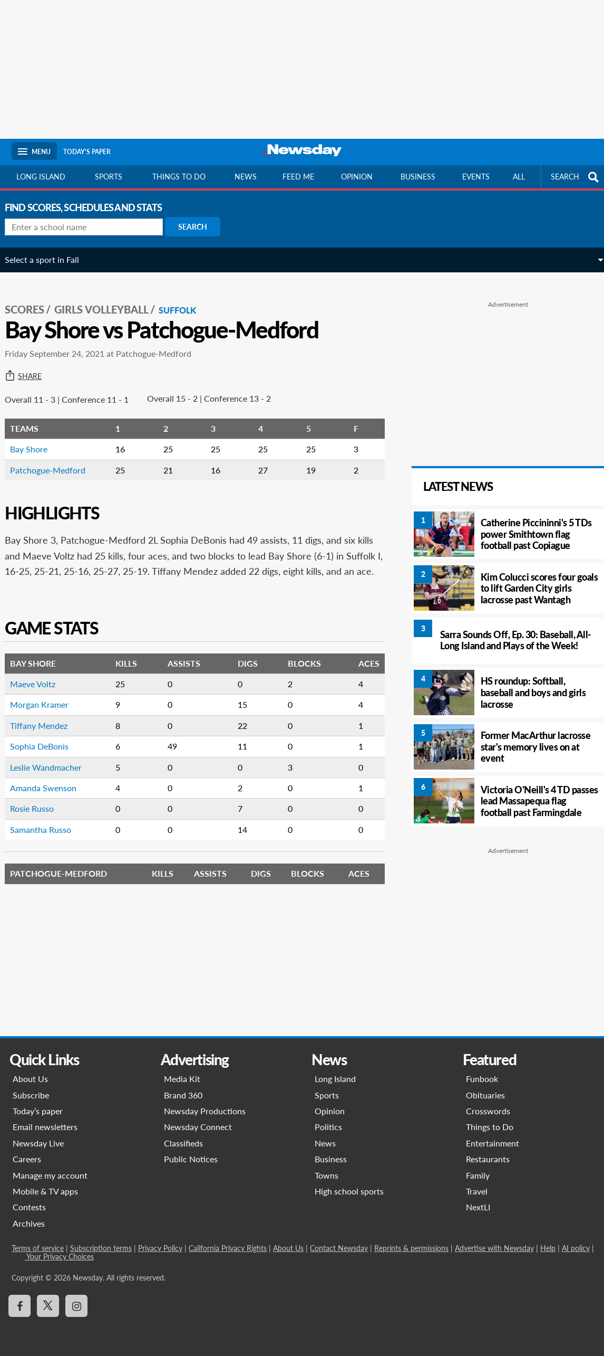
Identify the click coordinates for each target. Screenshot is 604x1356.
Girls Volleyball (108, 301)
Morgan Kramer (46, 712)
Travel (477, 1191)
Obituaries (485, 1095)
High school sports (349, 1191)
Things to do (179, 176)
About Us (30, 1079)
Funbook (482, 1079)
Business (418, 176)
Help (548, 1248)
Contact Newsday (339, 1248)
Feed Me (298, 176)
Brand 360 (183, 1095)
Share (30, 368)
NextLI (478, 1207)
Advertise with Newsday (494, 1248)
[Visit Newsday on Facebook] (19, 1306)
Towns (326, 1175)
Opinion (357, 176)
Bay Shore (35, 441)
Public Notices (191, 1159)
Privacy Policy (160, 1248)
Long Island (40, 176)
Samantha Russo (47, 837)
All (519, 176)
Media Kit (182, 1079)
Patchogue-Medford (54, 462)
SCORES (31, 301)
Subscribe (31, 1095)
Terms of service (38, 1248)
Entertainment (492, 1143)
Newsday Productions (205, 1111)
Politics (328, 1127)
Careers (27, 1159)
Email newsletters (45, 1127)
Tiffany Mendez (45, 733)
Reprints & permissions (411, 1248)
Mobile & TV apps (45, 1191)
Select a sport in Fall (49, 259)
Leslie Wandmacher (53, 775)
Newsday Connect (198, 1127)
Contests (29, 1207)
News (246, 176)
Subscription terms (101, 1248)
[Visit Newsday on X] (48, 1306)
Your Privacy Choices (59, 1256)
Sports (108, 176)
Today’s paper (38, 1111)
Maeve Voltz (39, 691)
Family (478, 1175)
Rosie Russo (39, 816)
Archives (29, 1223)
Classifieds (183, 1143)
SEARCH (576, 177)
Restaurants (488, 1159)
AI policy (576, 1248)
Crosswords (488, 1111)
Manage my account (50, 1175)
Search (199, 226)
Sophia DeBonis (46, 753)
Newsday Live (38, 1143)
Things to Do (489, 1127)
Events (476, 176)
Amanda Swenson (50, 795)
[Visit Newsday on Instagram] (76, 1306)
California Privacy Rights (228, 1248)
